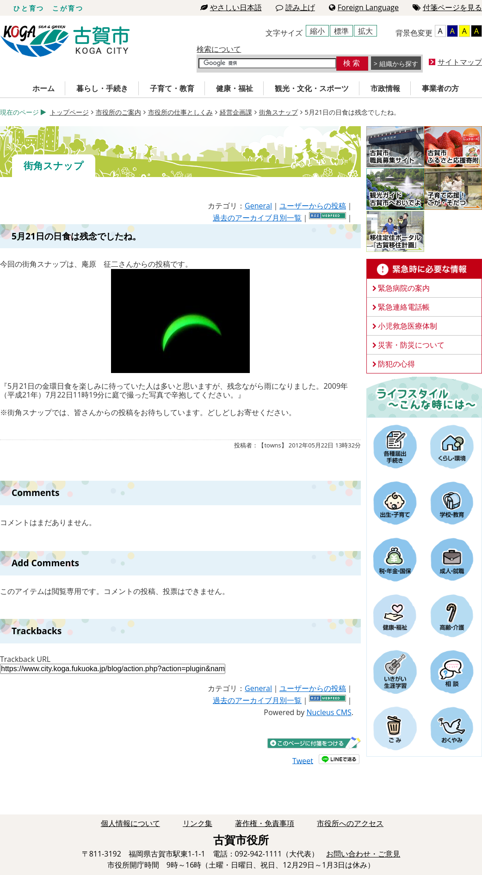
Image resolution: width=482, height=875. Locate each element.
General (258, 206)
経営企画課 (236, 112)
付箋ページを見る (447, 7)
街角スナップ (278, 112)
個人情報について (130, 823)
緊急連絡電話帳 (404, 307)
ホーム (43, 88)
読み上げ (295, 7)
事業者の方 (440, 88)
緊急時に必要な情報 (424, 269)
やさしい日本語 (231, 7)
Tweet (302, 760)
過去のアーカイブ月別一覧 (257, 218)
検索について (219, 49)
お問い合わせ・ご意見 (363, 854)
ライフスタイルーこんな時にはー (424, 396)
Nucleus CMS (328, 712)
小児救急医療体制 (407, 326)
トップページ (69, 112)
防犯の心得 (396, 364)
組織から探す (398, 63)
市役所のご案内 (118, 112)
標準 (341, 31)
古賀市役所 (65, 41)
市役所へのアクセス (350, 823)
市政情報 (385, 88)
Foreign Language (364, 7)
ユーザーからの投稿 (312, 206)
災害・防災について (411, 345)
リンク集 (197, 823)
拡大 (365, 31)
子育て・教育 (172, 88)
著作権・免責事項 (264, 823)
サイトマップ (460, 62)
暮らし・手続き (102, 88)
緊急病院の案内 (404, 288)
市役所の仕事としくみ (180, 112)
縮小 (317, 31)
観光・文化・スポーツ (312, 88)
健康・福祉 (234, 88)
